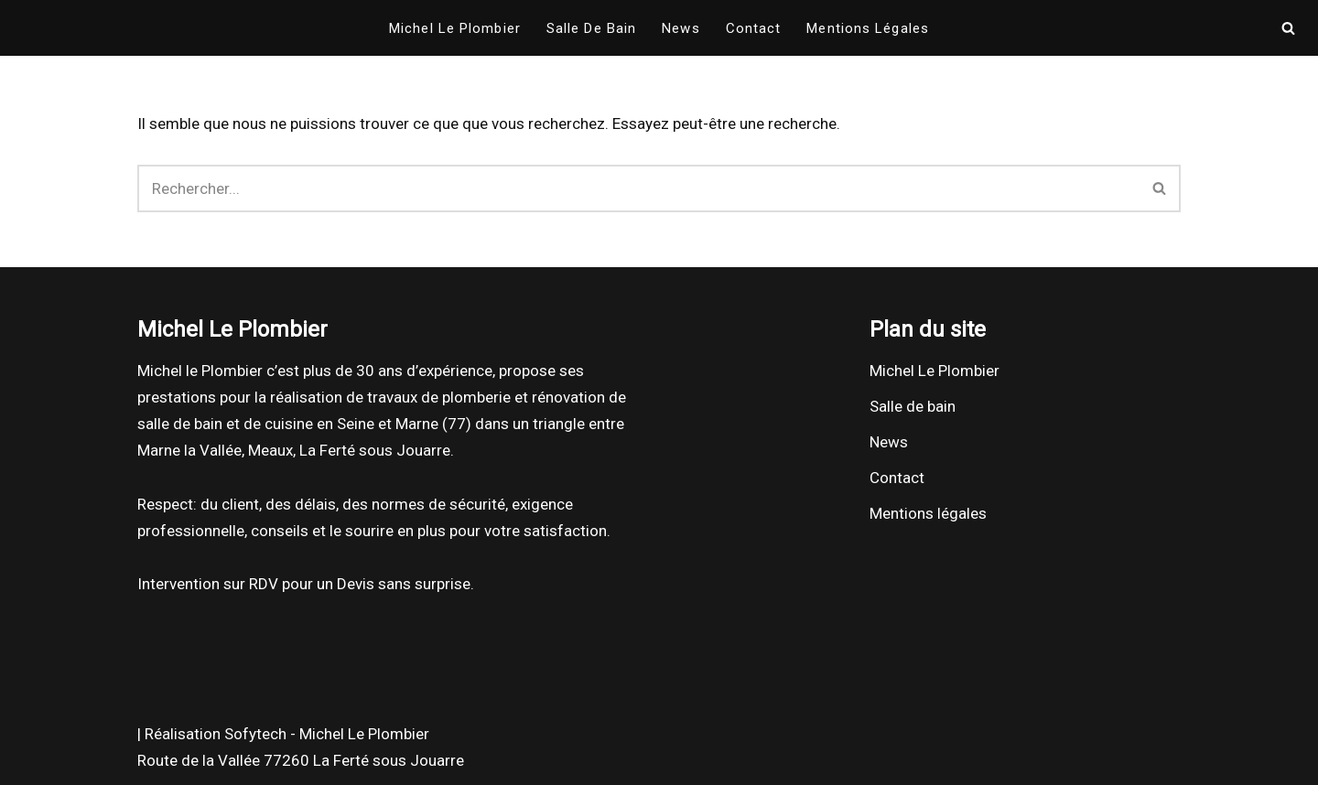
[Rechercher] (1288, 28)
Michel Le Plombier (455, 28)
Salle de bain (591, 28)
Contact (754, 28)
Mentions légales (867, 28)
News (680, 28)
